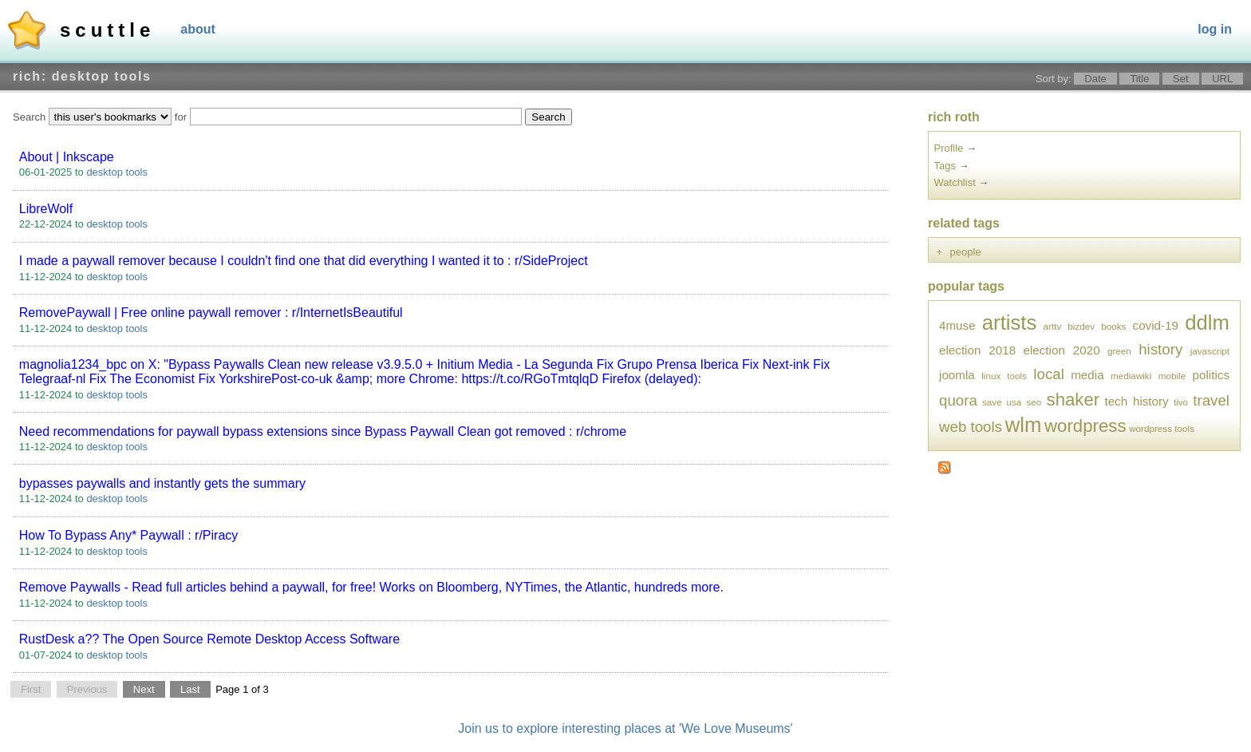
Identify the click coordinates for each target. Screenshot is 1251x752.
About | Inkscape (66, 157)
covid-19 (1155, 325)
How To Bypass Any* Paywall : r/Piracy (128, 535)
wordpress (1085, 426)
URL (1222, 79)
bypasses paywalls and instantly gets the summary (162, 483)
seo (1034, 402)
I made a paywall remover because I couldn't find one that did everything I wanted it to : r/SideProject (303, 260)
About (197, 29)
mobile (1172, 375)
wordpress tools (1161, 428)
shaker (1073, 400)
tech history (1136, 401)
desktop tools (117, 172)
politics (1211, 375)
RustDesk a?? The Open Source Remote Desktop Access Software (209, 639)
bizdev (1081, 326)
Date (1095, 79)
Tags (945, 166)
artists (1009, 322)
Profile (949, 148)
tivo (1181, 402)
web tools (970, 426)
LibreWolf (46, 209)
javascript (1209, 351)
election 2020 (1061, 350)
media (1087, 375)
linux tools (1004, 375)
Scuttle (107, 30)
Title (1139, 79)
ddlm (1207, 322)
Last (190, 689)
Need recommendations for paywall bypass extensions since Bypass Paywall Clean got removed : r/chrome (322, 431)
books (1113, 326)
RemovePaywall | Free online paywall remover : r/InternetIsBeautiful (211, 312)
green (1119, 351)
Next (144, 689)
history (1160, 349)
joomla (957, 375)
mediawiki (1131, 375)
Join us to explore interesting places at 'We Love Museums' (625, 728)
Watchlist (955, 182)
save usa (1001, 402)
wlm (1023, 425)
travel (1211, 400)
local (1048, 374)
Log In (1215, 29)
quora (958, 400)
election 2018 (977, 350)
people (965, 252)
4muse (957, 325)
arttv (1053, 326)
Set (1181, 79)
